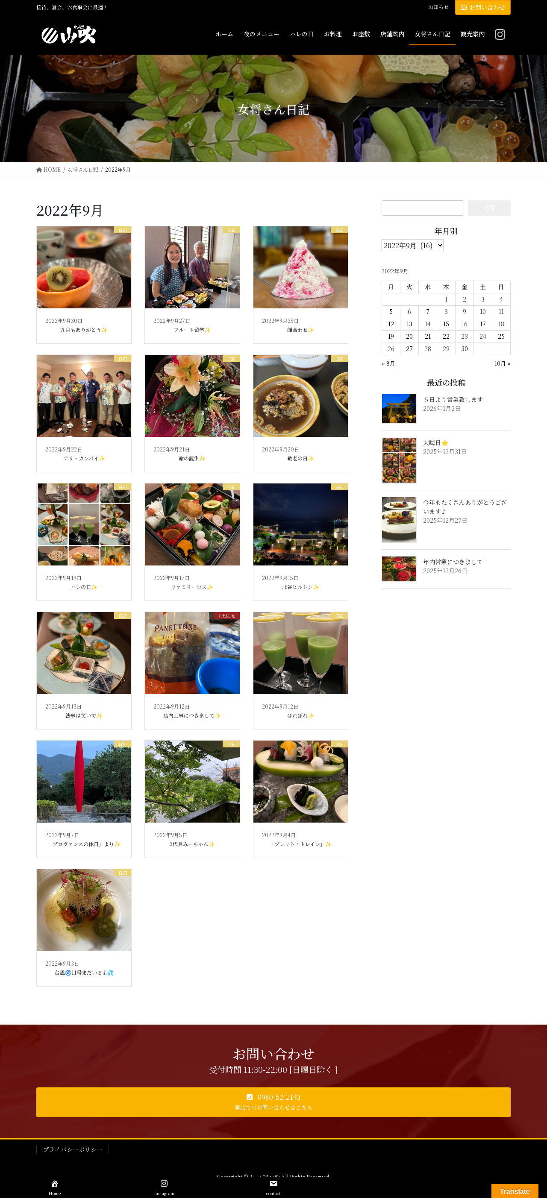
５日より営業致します (453, 399)
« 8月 (388, 363)
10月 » (502, 363)
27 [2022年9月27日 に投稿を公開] (409, 348)
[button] (273, 1102)
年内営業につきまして (453, 561)
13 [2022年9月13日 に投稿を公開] (409, 323)
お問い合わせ (483, 7)
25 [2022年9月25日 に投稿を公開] (501, 336)
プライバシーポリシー (73, 1149)
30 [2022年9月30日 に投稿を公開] (464, 348)
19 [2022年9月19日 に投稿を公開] (391, 336)
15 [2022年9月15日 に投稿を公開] (446, 323)
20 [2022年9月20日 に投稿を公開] (409, 336)
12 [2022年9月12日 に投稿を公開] (391, 323)
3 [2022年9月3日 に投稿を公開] (483, 299)
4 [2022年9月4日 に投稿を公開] (501, 299)
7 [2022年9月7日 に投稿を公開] (427, 311)
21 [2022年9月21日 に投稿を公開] (428, 336)
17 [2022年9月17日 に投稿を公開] (483, 323)
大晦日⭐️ (435, 442)
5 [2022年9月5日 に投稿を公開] (391, 311)
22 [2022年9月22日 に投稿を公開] (446, 336)
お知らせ (438, 6)
